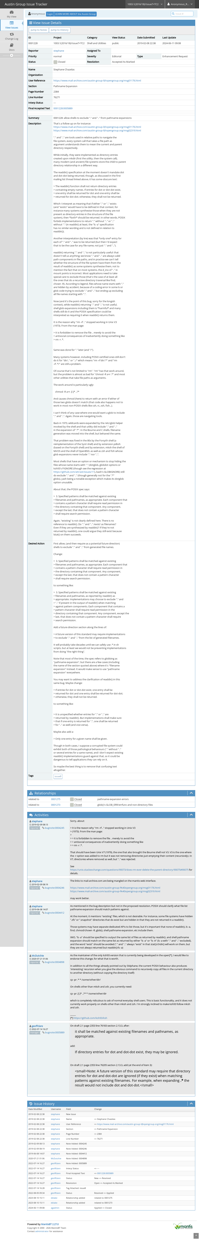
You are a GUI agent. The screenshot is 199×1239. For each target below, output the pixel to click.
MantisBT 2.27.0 (50, 1224)
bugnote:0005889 (54, 1032)
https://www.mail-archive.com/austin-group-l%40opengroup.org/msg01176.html (115, 887)
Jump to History (60, 30)
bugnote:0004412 (54, 912)
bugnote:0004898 (54, 962)
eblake (54, 1198)
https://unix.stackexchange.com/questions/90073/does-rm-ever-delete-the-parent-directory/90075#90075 (129, 869)
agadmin (55, 1208)
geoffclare (37, 1026)
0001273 (55, 804)
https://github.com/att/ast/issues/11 (74, 471)
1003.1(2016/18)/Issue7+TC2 (145, 4)
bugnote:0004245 (54, 828)
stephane (59, 50)
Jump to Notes (39, 30)
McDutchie (38, 955)
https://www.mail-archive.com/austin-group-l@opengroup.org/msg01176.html (97, 80)
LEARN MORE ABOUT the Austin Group (75, 14)
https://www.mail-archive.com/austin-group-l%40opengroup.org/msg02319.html (115, 891)
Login (50, 14)
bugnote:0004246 (54, 887)
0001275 (55, 799)
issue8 (58, 776)
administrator (42, 1231)
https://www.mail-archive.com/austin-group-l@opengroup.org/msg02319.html (97, 130)
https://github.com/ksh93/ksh (90, 1018)
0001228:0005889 (63, 108)
